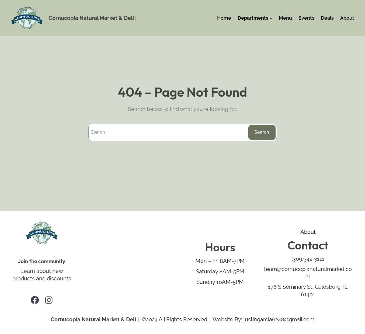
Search (262, 132)
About (308, 232)
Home (224, 18)
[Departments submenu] (270, 18)
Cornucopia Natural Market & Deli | (92, 18)
